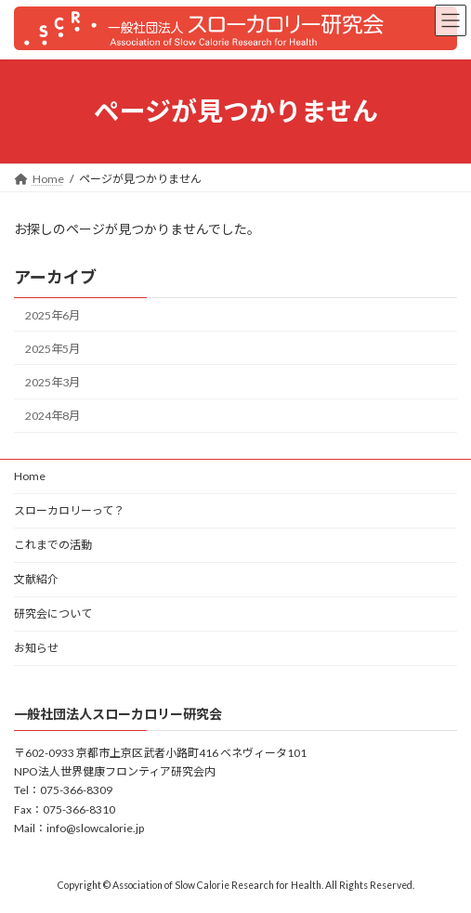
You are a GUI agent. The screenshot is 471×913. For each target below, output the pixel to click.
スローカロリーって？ (69, 510)
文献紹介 (36, 579)
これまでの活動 (53, 545)
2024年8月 (52, 416)
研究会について (53, 613)
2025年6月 (52, 315)
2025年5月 (52, 349)
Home (30, 476)
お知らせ (36, 648)
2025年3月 (52, 382)
